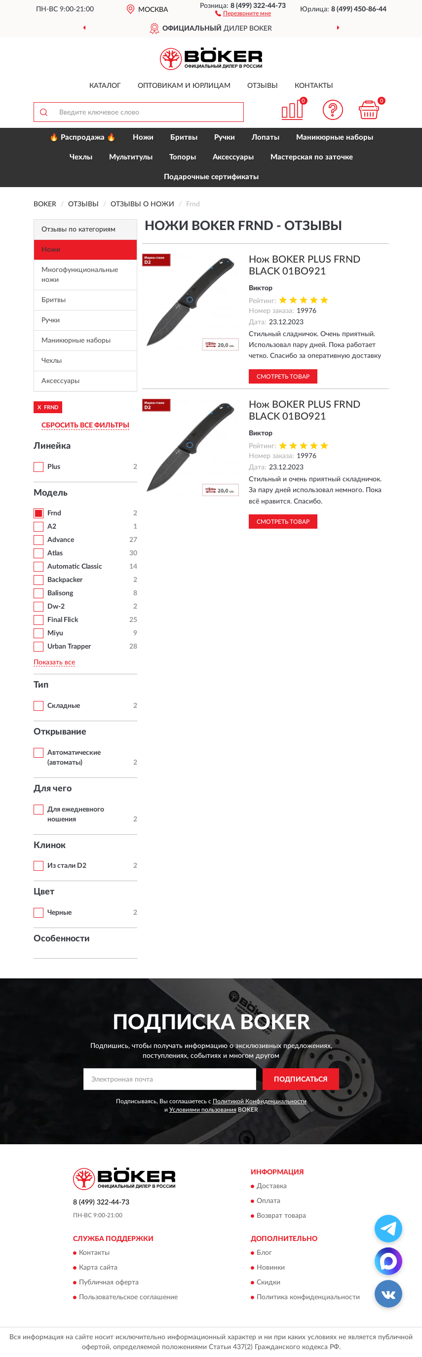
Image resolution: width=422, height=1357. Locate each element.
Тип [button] (41, 685)
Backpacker (64, 580)
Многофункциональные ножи (79, 275)
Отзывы (262, 85)
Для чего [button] (53, 788)
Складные (63, 705)
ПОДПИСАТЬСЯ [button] (301, 1079)
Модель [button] (51, 493)
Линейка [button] (52, 446)
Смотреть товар (283, 377)
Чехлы (81, 157)
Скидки (268, 1282)
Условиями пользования (202, 1110)
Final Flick (62, 620)
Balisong (60, 593)
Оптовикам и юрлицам (184, 85)
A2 (51, 526)
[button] (243, 13)
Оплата (268, 1201)
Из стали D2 (66, 865)
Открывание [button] (60, 732)
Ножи (143, 137)
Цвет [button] (44, 892)
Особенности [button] (62, 938)
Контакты (314, 85)
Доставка (272, 1186)
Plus (53, 467)
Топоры (182, 157)
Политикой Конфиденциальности (260, 1101)
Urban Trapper (69, 646)
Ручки (224, 137)
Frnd (54, 513)
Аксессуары (233, 157)
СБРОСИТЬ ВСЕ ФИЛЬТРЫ (85, 425)
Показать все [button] (54, 662)
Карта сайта (98, 1268)
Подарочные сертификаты (211, 177)
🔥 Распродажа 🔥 (82, 137)
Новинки (271, 1268)
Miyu (55, 633)
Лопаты (265, 137)
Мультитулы (131, 157)
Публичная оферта (109, 1282)
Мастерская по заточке (311, 157)
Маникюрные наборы (334, 137)
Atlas (55, 553)
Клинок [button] (50, 845)
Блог (264, 1253)
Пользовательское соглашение (128, 1297)
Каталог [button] (105, 85)
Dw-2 (56, 606)
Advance (60, 540)
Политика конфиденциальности (308, 1297)
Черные (59, 912)
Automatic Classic (74, 566)
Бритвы (183, 137)
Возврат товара (281, 1215)
